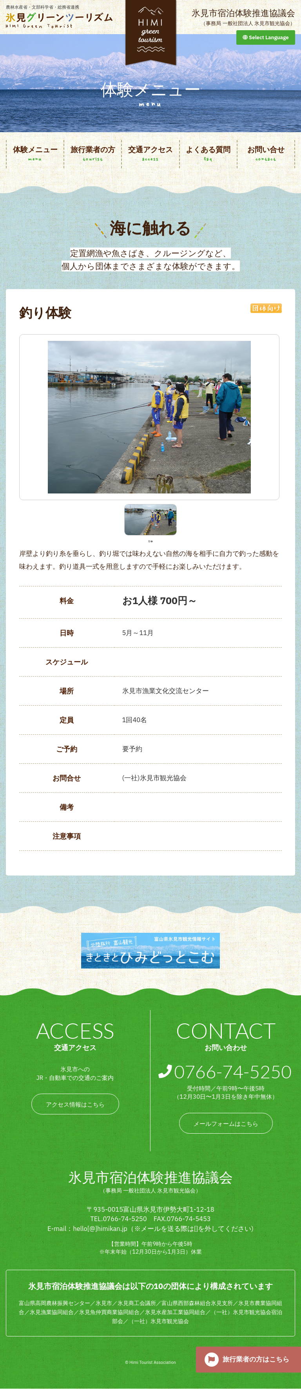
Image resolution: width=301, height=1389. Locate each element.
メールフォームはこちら (226, 1124)
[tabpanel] (150, 519)
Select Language (266, 37)
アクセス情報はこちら (75, 1104)
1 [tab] (150, 541)
